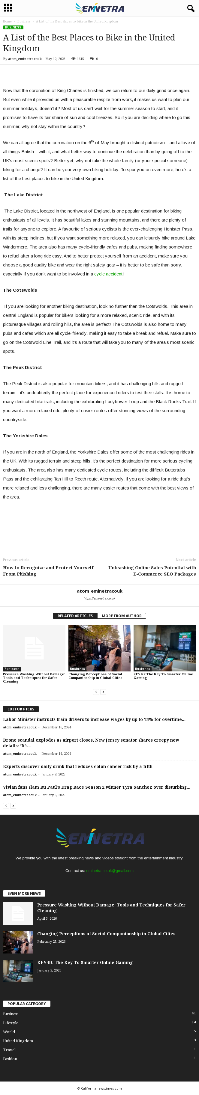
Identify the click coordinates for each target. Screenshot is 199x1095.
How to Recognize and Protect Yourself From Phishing (48, 571)
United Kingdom (18, 1041)
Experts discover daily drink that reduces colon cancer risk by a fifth (77, 766)
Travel (9, 1050)
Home (7, 21)
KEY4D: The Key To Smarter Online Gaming (163, 676)
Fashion (10, 1059)
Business (23, 21)
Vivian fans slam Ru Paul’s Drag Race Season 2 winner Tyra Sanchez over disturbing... (96, 787)
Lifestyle (10, 1023)
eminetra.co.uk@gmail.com (110, 870)
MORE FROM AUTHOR (122, 616)
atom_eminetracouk (25, 59)
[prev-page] (96, 692)
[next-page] (103, 692)
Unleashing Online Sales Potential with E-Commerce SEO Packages (152, 571)
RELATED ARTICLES (75, 616)
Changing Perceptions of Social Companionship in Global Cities (95, 676)
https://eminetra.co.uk (99, 598)
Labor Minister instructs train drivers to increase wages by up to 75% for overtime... (94, 719)
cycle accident (108, 273)
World (9, 1032)
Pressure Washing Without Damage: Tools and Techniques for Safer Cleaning (34, 677)
